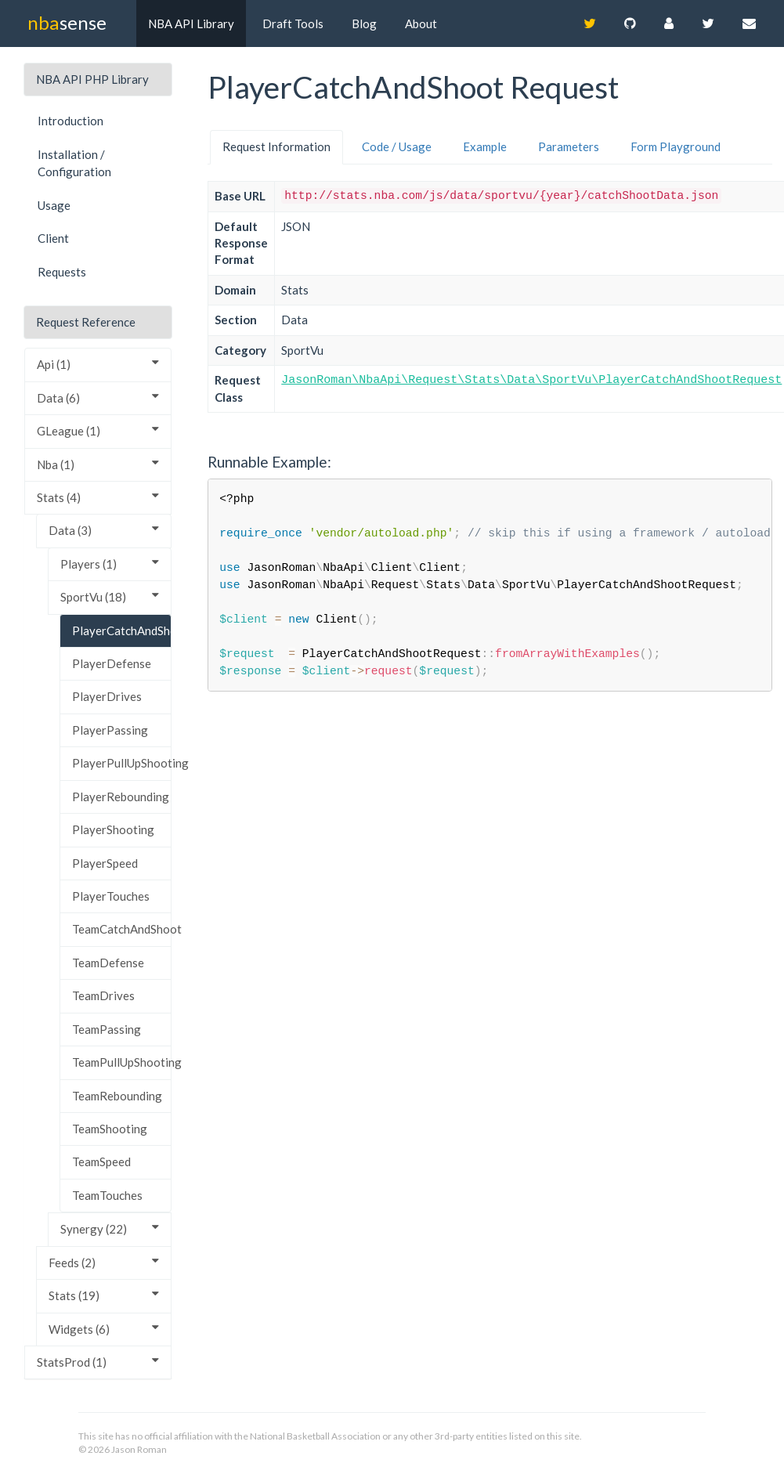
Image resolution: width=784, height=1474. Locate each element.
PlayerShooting (113, 829)
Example (485, 146)
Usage (54, 205)
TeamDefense (108, 963)
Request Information (276, 146)
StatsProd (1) (98, 1361)
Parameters (568, 146)
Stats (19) (104, 1295)
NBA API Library (191, 23)
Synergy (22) (109, 1228)
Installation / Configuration (74, 163)
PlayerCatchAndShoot (122, 630)
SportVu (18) (109, 596)
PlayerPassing (110, 730)
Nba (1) (98, 464)
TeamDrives (103, 995)
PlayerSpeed (105, 863)
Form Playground (675, 146)
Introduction (70, 121)
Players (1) (109, 563)
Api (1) (98, 363)
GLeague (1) (98, 430)
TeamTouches (107, 1195)
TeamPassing (106, 1029)
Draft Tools (292, 23)
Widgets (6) (104, 1328)
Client (53, 238)
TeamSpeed (101, 1161)
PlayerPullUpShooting (122, 763)
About (421, 23)
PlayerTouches (111, 896)
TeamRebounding (117, 1096)
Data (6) (98, 397)
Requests (62, 272)
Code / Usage (397, 146)
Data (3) (104, 529)
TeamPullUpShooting (122, 1062)
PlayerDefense (111, 663)
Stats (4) (98, 497)
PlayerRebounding (120, 796)
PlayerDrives (107, 696)
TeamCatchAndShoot (122, 929)
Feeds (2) (104, 1262)
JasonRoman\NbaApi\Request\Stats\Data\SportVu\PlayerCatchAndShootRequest (531, 380)
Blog (364, 23)
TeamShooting (109, 1129)
